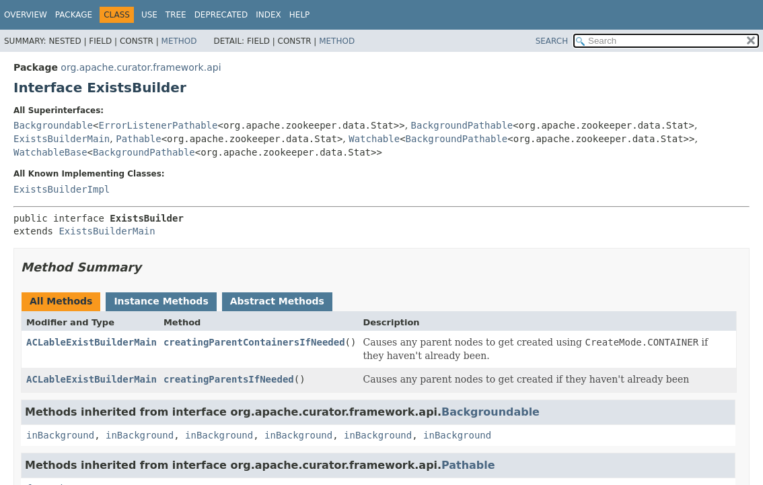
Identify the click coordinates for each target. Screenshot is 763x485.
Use (149, 15)
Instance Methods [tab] (161, 301)
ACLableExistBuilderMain (91, 342)
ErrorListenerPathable (157, 125)
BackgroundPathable (462, 125)
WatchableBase (50, 152)
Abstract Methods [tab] (277, 301)
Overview (25, 15)
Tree (176, 15)
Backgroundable (53, 125)
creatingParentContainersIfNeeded (254, 342)
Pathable (138, 138)
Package (73, 15)
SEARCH (552, 41)
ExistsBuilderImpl (61, 189)
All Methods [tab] (61, 301)
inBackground (60, 435)
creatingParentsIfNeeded (229, 379)
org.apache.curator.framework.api (141, 67)
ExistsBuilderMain (61, 138)
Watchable (374, 138)
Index (268, 15)
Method (179, 41)
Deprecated (221, 15)
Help (299, 15)
